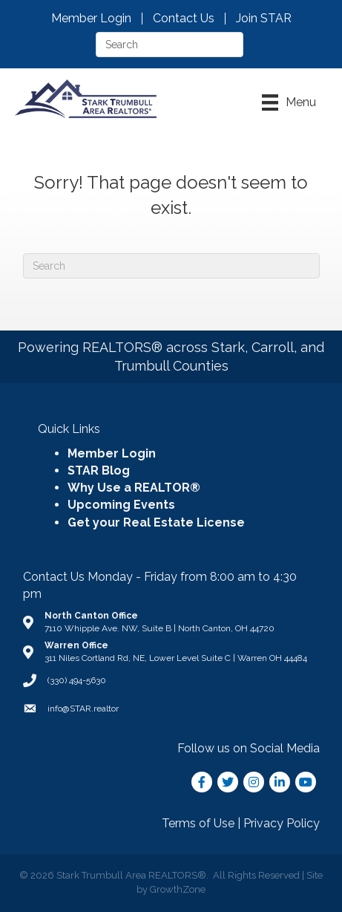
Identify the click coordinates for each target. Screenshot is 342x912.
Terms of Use (198, 823)
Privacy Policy (281, 823)
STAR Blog (99, 470)
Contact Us (183, 19)
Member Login (91, 19)
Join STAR (264, 19)
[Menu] (289, 102)
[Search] (171, 266)
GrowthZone (177, 889)
